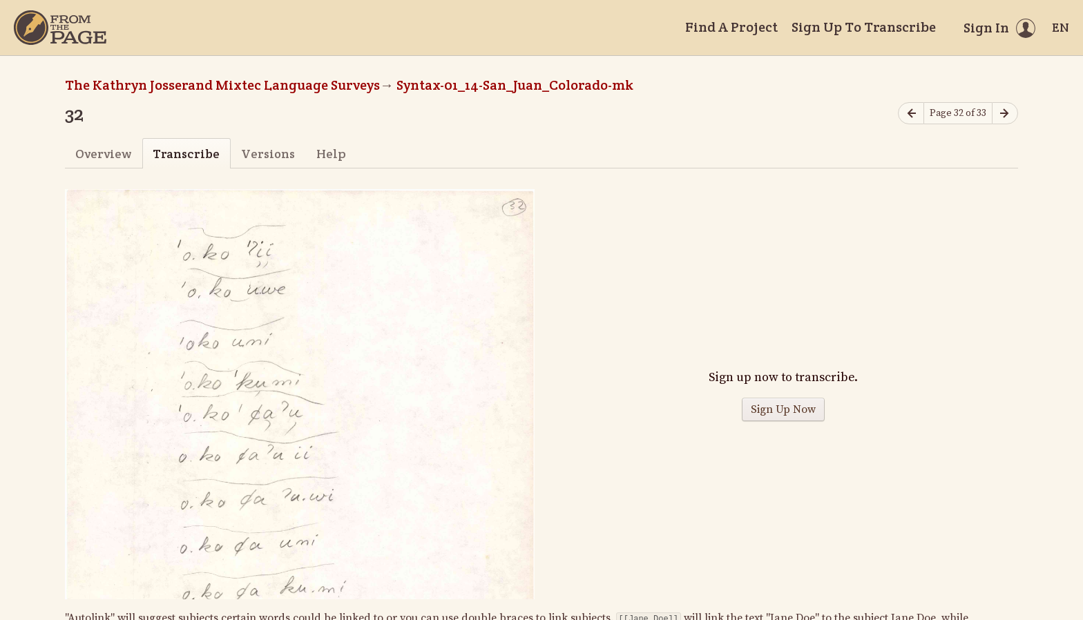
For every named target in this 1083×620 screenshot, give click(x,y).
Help (331, 154)
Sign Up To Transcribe (864, 27)
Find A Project (731, 27)
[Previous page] (911, 113)
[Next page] (1005, 113)
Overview (103, 154)
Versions (268, 154)
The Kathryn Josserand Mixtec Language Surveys (222, 85)
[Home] (60, 27)
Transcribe (186, 154)
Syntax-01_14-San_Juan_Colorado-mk (514, 85)
